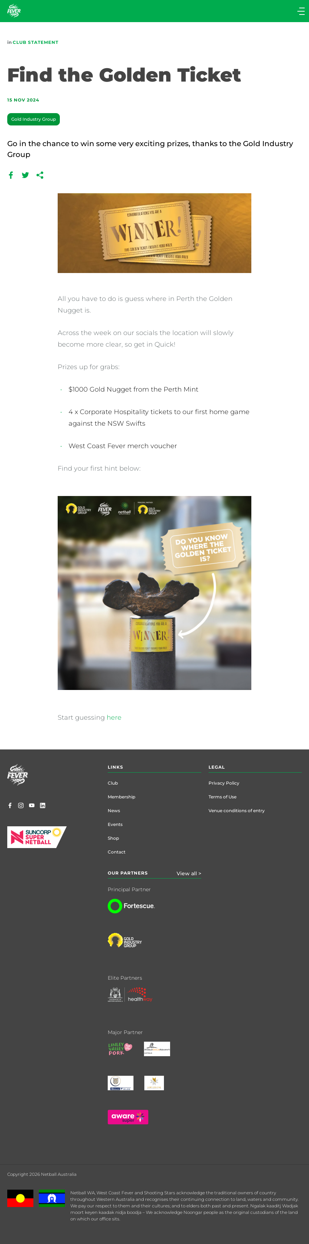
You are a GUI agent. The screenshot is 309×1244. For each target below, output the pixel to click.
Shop (113, 838)
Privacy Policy (224, 783)
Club (113, 783)
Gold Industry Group (33, 119)
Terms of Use (222, 796)
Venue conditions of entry (237, 810)
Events (115, 824)
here (114, 718)
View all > (189, 873)
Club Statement (35, 42)
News (114, 810)
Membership (121, 796)
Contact (116, 852)
